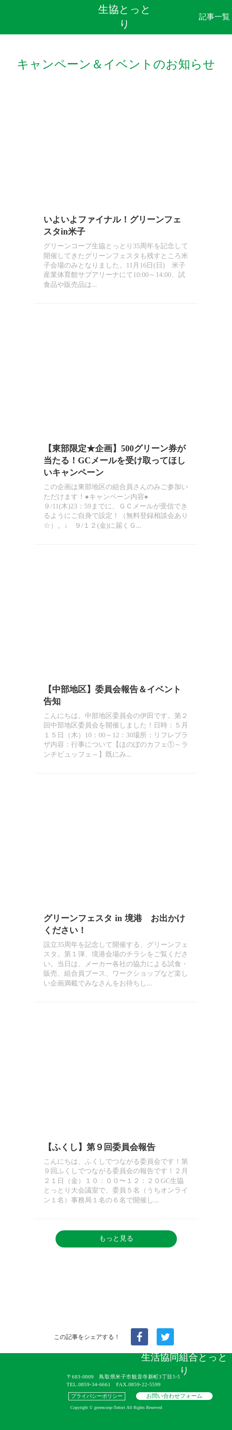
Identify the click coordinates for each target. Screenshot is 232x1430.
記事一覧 (214, 16)
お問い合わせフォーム (174, 1396)
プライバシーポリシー (97, 1396)
